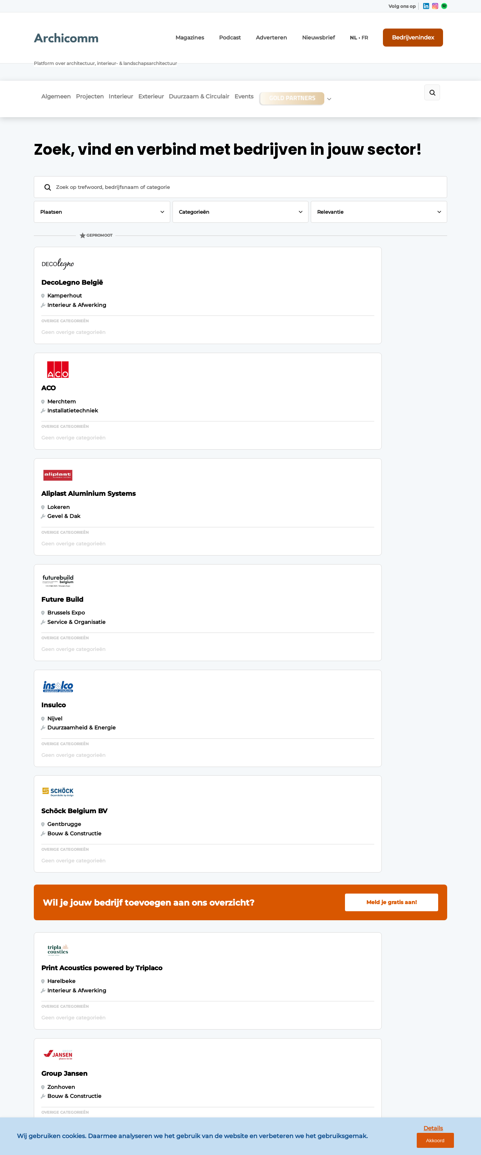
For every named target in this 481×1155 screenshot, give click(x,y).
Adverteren (288, 33)
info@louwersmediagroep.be (402, 1050)
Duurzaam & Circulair (227, 66)
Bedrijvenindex (419, 33)
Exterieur (172, 66)
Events (278, 66)
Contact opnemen (162, 913)
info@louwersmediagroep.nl (401, 938)
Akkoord (453, 1143)
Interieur (135, 66)
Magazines (215, 33)
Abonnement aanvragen (170, 927)
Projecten (96, 66)
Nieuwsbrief (329, 33)
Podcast (251, 33)
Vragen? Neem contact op (385, 815)
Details (417, 1143)
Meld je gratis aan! (391, 465)
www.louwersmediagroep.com (405, 1089)
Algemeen (56, 66)
